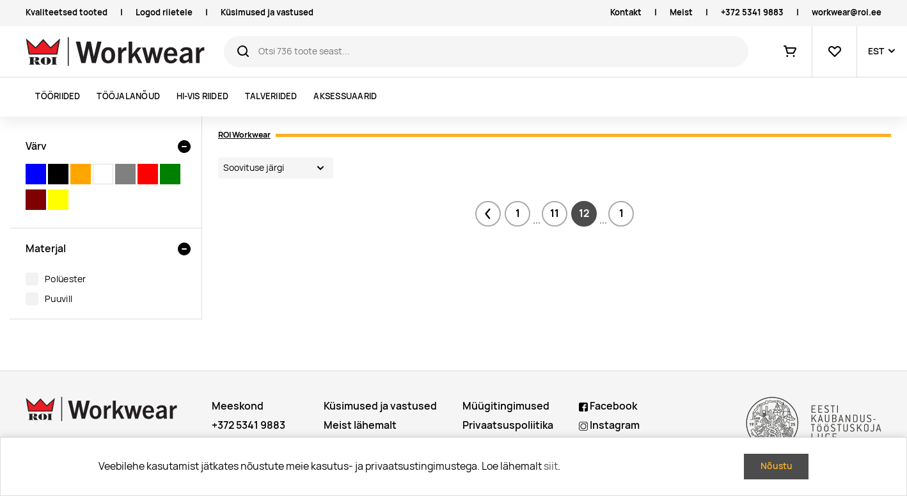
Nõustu (777, 466)
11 (554, 213)
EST (876, 51)
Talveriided (271, 96)
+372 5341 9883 (752, 12)
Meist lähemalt (360, 425)
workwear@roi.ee (846, 12)
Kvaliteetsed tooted (66, 12)
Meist (681, 12)
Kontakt (626, 12)
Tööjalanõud (128, 96)
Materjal (46, 248)
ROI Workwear (244, 134)
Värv (36, 146)
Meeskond (238, 406)
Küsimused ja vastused (267, 12)
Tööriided (57, 96)
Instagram (609, 425)
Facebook (608, 406)
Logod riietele (164, 12)
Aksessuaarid (345, 96)
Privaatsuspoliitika (507, 425)
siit (551, 466)
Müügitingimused (505, 406)
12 (584, 213)
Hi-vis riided (202, 96)
